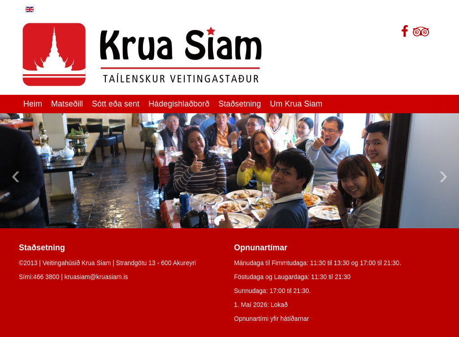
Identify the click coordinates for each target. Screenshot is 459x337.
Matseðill (67, 103)
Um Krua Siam (296, 103)
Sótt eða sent (115, 103)
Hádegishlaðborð (178, 103)
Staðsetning (239, 103)
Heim (32, 103)
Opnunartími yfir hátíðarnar (271, 318)
